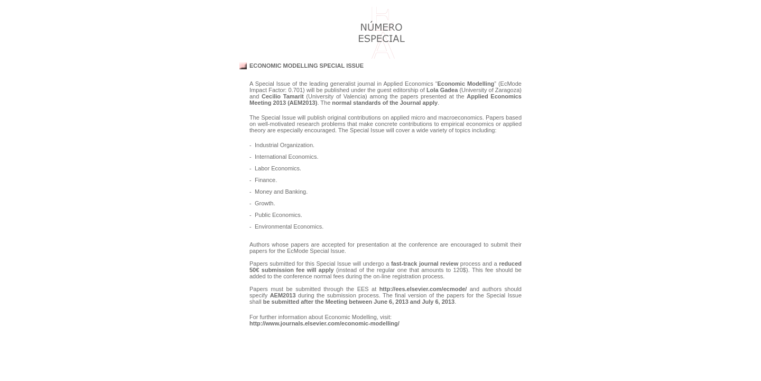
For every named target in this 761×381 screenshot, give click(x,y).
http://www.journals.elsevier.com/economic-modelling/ (324, 323)
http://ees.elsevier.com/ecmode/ (423, 289)
